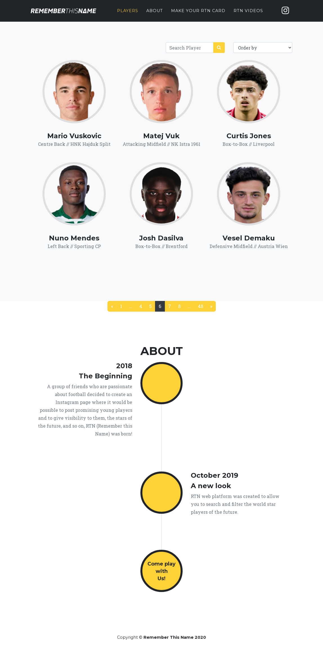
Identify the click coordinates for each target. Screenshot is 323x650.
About (154, 14)
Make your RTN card (198, 14)
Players (127, 14)
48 (200, 306)
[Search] (190, 47)
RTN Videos (248, 14)
